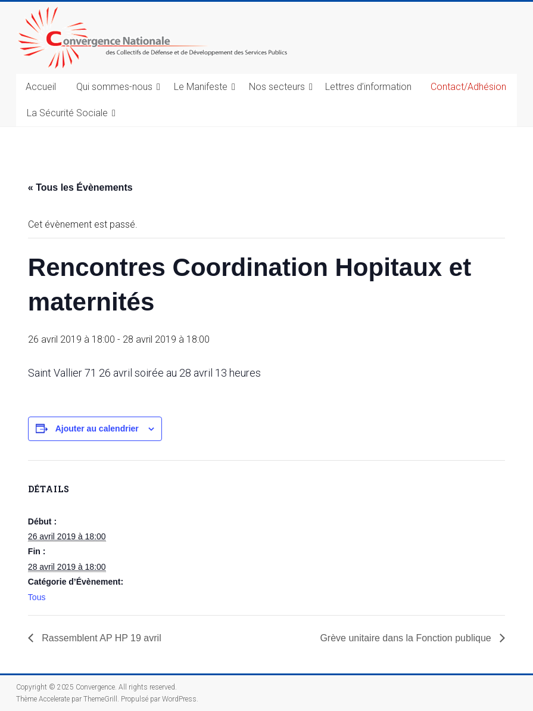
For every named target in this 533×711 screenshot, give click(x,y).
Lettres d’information (368, 86)
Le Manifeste (200, 86)
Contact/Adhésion (468, 86)
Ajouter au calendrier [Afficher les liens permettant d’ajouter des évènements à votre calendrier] (97, 428)
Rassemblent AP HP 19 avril (100, 638)
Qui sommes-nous (114, 86)
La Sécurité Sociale (67, 113)
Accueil (41, 86)
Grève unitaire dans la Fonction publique (407, 638)
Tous (37, 597)
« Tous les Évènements (80, 187)
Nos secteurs (277, 86)
